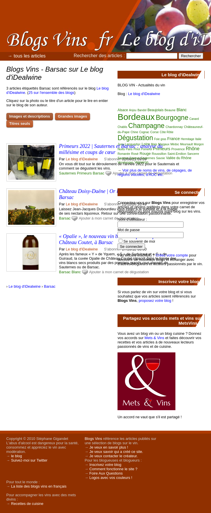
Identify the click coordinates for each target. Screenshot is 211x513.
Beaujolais (156, 110)
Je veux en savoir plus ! (108, 447)
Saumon (123, 158)
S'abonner (112, 159)
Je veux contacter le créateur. (113, 456)
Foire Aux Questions (106, 473)
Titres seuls (19, 123)
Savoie (160, 158)
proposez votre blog (155, 300)
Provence (178, 149)
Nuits (121, 149)
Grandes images (72, 116)
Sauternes (67, 173)
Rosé (135, 153)
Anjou (133, 110)
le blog (16, 456)
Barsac (98, 173)
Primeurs (84, 173)
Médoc (174, 144)
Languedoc (132, 144)
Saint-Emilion (177, 153)
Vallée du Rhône (178, 158)
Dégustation (135, 138)
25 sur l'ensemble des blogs (51, 92)
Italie (198, 139)
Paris (129, 149)
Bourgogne (172, 117)
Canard (194, 118)
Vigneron (141, 162)
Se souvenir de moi (139, 241)
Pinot (136, 149)
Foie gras (160, 139)
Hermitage (187, 139)
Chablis (122, 127)
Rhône (192, 148)
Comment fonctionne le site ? (113, 469)
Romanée (124, 153)
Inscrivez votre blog (105, 464)
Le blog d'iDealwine (82, 159)
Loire (146, 144)
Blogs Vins (93, 438)
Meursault (186, 144)
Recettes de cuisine (27, 503)
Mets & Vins (154, 338)
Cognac (144, 132)
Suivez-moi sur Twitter (29, 460)
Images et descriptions (29, 116)
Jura (121, 144)
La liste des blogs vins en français (38, 486)
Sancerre (193, 153)
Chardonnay (174, 127)
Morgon (199, 144)
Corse (154, 132)
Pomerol (146, 149)
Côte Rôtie (166, 132)
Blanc (76, 272)
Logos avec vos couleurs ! (110, 477)
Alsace (123, 110)
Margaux (163, 144)
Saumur (134, 158)
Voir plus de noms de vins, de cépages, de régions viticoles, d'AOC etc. (155, 172)
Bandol (141, 110)
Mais (154, 144)
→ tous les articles (27, 55)
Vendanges (125, 162)
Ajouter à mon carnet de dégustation (108, 218)
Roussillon (159, 153)
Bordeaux (136, 117)
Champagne (146, 125)
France (173, 138)
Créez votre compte (172, 255)
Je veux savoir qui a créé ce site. (116, 451)
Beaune (170, 110)
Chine (134, 132)
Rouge (145, 153)
